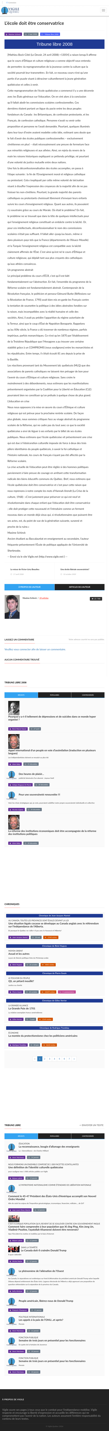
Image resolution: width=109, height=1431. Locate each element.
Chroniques (11, 904)
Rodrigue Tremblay (19, 1045)
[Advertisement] (29, 875)
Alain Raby (16, 764)
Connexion (12, 3)
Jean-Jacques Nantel (20, 937)
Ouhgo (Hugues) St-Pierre (21, 785)
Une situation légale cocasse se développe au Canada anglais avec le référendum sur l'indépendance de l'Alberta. (53, 925)
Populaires (54, 695)
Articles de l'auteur (79, 587)
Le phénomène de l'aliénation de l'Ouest (41, 1271)
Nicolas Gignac (17, 810)
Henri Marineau (18, 1157)
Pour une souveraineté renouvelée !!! (39, 794)
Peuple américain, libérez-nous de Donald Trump (46, 1301)
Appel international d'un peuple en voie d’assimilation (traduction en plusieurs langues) (52, 752)
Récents (21, 695)
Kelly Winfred (17, 1291)
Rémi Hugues (17, 965)
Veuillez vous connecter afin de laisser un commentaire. (35, 649)
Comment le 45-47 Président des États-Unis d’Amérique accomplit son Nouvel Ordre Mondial (52, 1198)
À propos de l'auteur (29, 587)
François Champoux (19, 1310)
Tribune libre (12, 1125)
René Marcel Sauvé (19, 729)
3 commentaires (68, 992)
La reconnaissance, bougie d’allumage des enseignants (49, 1146)
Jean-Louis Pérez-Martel (21, 1210)
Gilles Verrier (17, 1019)
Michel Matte (17, 1261)
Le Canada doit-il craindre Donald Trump (43, 1250)
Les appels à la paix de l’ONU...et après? (41, 1320)
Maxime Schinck (15, 34)
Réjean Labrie (17, 1178)
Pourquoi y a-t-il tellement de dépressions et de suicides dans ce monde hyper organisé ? (52, 718)
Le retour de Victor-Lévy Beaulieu (24, 569)
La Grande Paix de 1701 (21, 1008)
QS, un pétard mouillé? (21, 981)
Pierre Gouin (17, 992)
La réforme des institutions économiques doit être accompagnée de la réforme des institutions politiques (52, 833)
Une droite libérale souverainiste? (74, 569)
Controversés (88, 695)
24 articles (43, 598)
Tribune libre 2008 (52, 34)
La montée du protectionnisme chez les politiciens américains (42, 1035)
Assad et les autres (18, 953)
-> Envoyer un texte (91, 1125)
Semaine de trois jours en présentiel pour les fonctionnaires (52, 1340)
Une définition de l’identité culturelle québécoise (35, 1167)
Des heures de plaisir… (31, 773)
